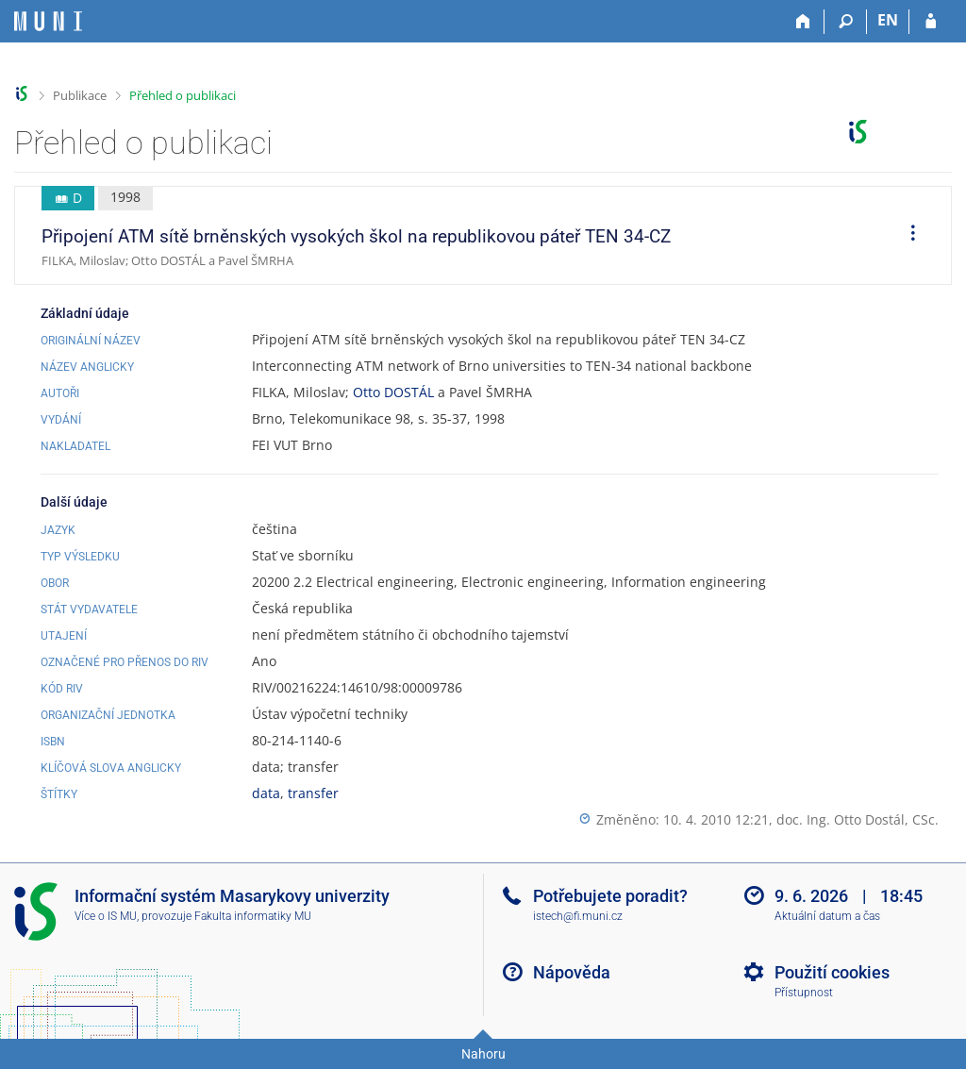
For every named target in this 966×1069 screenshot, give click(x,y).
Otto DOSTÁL (393, 392)
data (266, 793)
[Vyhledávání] (845, 21)
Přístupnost (803, 992)
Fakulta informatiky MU (252, 916)
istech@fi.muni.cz (578, 916)
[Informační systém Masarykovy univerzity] (48, 21)
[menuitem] (906, 236)
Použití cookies (832, 972)
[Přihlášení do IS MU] (930, 21)
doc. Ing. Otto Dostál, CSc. (857, 819)
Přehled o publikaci (182, 95)
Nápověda (571, 972)
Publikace (80, 95)
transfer (313, 793)
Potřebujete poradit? (610, 896)
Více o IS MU (106, 916)
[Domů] (803, 21)
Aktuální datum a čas (827, 916)
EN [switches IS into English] (887, 19)
